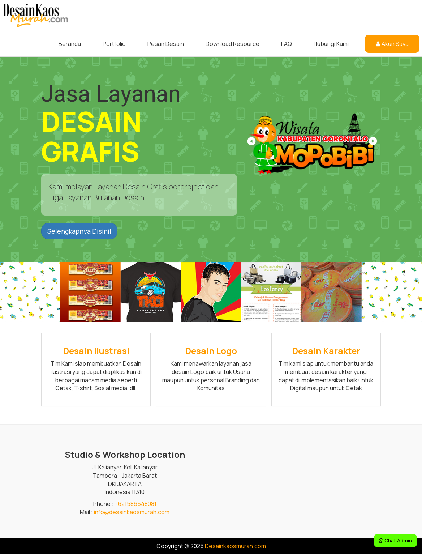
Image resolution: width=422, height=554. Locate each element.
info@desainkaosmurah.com (131, 512)
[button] (372, 144)
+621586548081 (135, 504)
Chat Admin (395, 540)
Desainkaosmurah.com (235, 546)
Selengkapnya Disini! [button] (79, 231)
